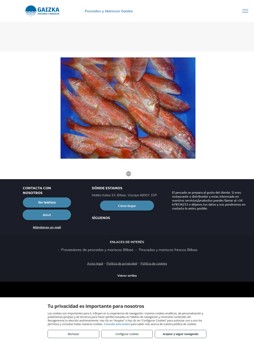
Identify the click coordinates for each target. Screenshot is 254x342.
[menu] (245, 11)
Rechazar (73, 334)
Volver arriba (127, 275)
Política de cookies (153, 263)
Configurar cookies (127, 334)
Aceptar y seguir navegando (180, 334)
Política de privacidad (122, 263)
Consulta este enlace (117, 324)
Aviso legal (95, 263)
